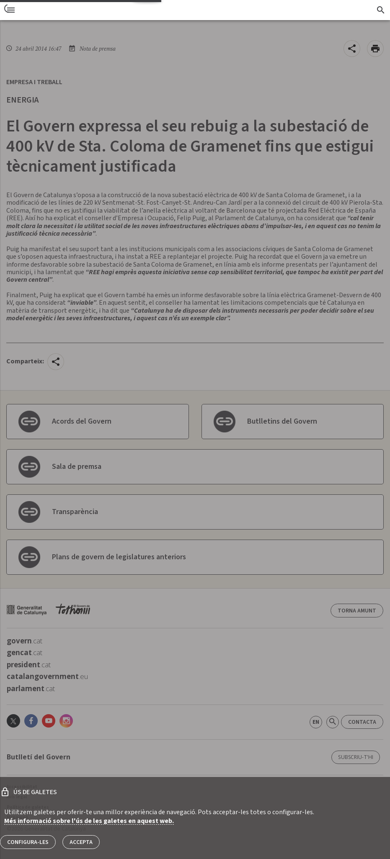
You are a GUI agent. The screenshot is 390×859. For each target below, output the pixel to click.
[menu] (11, 10)
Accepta (81, 842)
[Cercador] (380, 10)
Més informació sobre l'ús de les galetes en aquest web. (89, 821)
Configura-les (28, 842)
